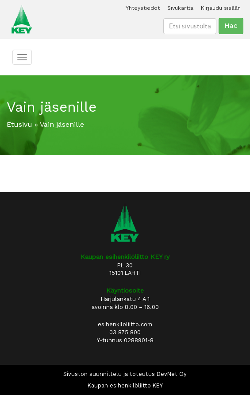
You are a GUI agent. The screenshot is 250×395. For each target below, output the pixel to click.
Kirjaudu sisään (221, 8)
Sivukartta (180, 8)
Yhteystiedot (143, 8)
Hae (231, 25)
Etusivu (19, 124)
